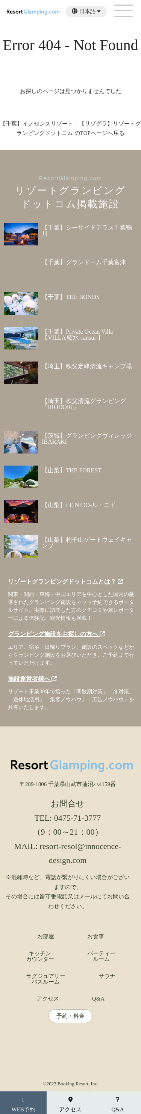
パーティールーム (101, 956)
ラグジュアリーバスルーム (45, 979)
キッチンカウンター (40, 956)
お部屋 (45, 936)
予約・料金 (70, 1016)
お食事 (95, 936)
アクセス (47, 999)
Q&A (98, 999)
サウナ (107, 976)
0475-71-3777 (77, 818)
